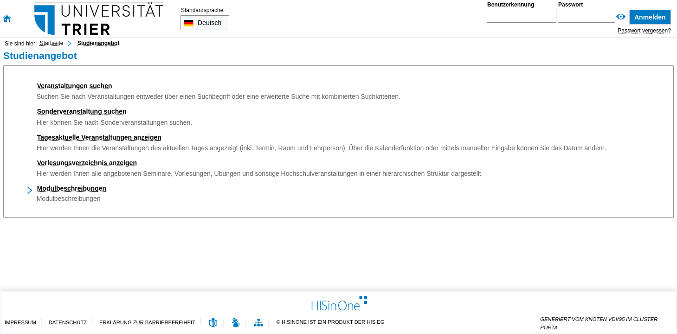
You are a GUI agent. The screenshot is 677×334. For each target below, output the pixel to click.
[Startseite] (7, 18)
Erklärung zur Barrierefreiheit (147, 322)
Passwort (570, 4)
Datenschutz (68, 322)
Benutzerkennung (510, 4)
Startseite (52, 43)
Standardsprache (202, 10)
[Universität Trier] (99, 18)
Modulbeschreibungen (71, 188)
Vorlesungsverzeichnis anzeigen (87, 163)
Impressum (20, 322)
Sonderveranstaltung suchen (82, 111)
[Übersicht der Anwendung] (258, 323)
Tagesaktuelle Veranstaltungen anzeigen (99, 137)
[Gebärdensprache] (236, 323)
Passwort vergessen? (644, 30)
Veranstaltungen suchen (74, 86)
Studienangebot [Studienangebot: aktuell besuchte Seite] (98, 43)
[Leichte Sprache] (213, 323)
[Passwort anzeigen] (621, 17)
